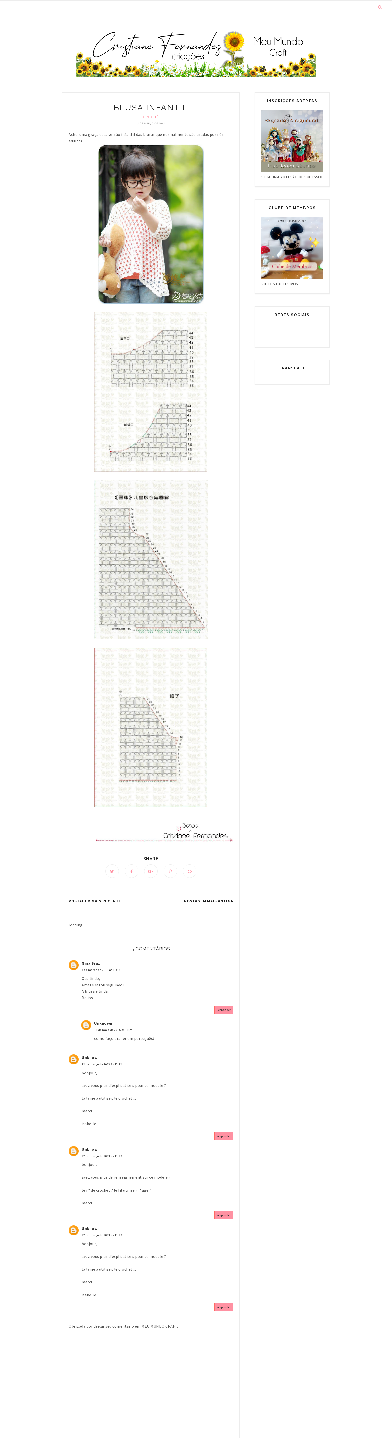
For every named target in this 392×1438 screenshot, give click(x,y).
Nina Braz (91, 963)
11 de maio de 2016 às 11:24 (113, 1030)
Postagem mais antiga (208, 900)
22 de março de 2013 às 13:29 (102, 1156)
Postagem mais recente (95, 900)
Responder (224, 1010)
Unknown (103, 1023)
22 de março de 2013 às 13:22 (102, 1064)
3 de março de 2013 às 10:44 (101, 970)
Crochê (151, 117)
